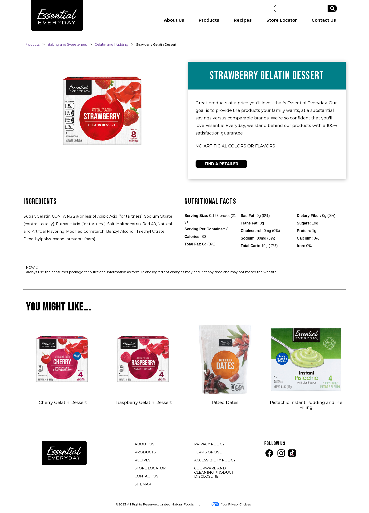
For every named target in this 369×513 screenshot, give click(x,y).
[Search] (301, 8)
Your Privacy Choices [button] (231, 504)
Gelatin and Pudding (111, 44)
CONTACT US (146, 476)
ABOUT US (144, 444)
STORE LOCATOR (150, 468)
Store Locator (281, 20)
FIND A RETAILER (221, 164)
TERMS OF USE (208, 453)
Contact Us (324, 20)
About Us (174, 20)
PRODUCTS (145, 452)
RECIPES (142, 460)
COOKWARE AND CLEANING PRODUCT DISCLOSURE (214, 473)
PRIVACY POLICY (210, 445)
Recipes (243, 20)
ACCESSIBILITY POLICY (215, 461)
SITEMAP (143, 484)
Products (209, 20)
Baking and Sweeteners (67, 44)
